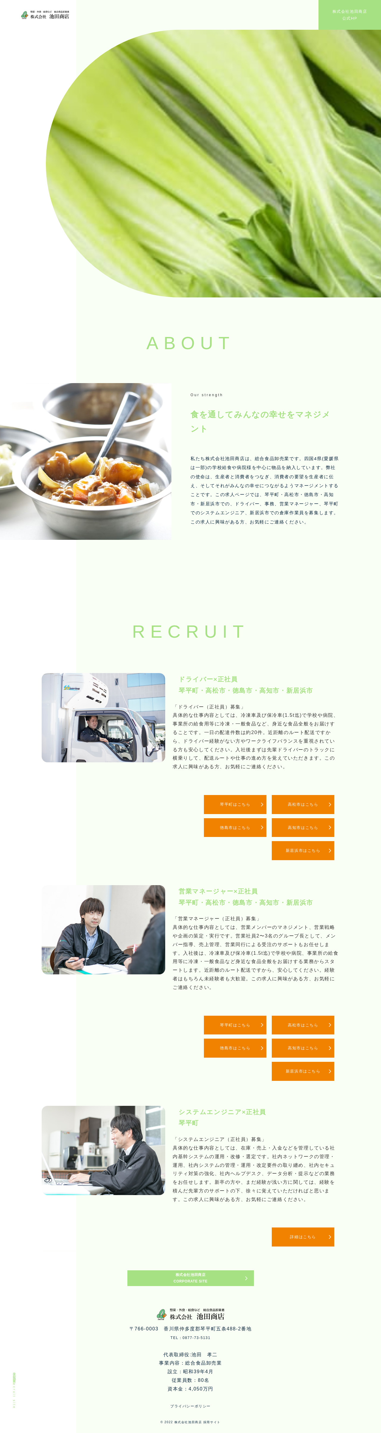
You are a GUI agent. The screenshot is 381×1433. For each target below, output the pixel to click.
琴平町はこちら (224, 804)
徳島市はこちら (224, 828)
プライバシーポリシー (190, 1422)
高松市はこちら (299, 804)
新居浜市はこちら (299, 851)
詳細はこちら (299, 1240)
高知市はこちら (299, 828)
